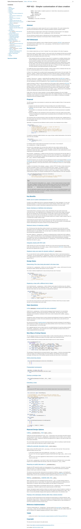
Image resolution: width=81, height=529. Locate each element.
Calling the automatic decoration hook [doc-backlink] (42, 446)
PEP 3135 (67, 83)
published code (54, 81)
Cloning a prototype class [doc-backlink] (34, 375)
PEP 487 (60, 42)
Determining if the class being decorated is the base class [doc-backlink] (43, 264)
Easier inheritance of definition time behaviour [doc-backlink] (39, 208)
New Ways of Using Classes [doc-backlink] (36, 333)
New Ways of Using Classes (14, 33)
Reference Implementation (13, 53)
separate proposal (42, 322)
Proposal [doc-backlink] (30, 99)
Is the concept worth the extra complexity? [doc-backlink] (41, 308)
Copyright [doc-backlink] (30, 519)
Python (25, 1)
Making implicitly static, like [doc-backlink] (42, 477)
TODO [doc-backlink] (29, 513)
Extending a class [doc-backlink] (32, 382)
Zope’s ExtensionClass (58, 161)
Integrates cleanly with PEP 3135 (15, 20)
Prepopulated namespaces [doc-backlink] (34, 367)
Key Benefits (11, 12)
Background (11, 9)
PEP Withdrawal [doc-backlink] (32, 39)
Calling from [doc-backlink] (39, 432)
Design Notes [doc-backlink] (31, 261)
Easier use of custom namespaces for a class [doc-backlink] (39, 199)
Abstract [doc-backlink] (30, 25)
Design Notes (11, 24)
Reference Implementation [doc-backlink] (36, 504)
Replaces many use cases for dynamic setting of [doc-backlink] (44, 251)
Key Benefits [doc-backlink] (31, 196)
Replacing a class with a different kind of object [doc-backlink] (40, 283)
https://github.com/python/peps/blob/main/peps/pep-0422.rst (42, 525)
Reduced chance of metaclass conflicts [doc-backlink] (38, 225)
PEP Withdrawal (11, 8)
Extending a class (12, 38)
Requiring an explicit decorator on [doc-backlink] (41, 464)
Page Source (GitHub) (12, 58)
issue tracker (58, 507)
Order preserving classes (13, 35)
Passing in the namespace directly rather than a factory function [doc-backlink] (44, 494)
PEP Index (30, 1)
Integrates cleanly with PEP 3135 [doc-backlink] (36, 243)
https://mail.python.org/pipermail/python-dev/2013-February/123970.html (52, 516)
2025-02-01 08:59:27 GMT (38, 527)
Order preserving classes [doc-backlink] (34, 358)
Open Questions (11, 30)
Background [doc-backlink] (31, 48)
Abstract (10, 7)
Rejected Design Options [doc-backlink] (35, 429)
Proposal (10, 10)
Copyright (10, 55)
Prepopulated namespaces (14, 36)
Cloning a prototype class (14, 37)
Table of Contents (31, 21)
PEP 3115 (62, 78)
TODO (10, 54)
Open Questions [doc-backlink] (32, 305)
